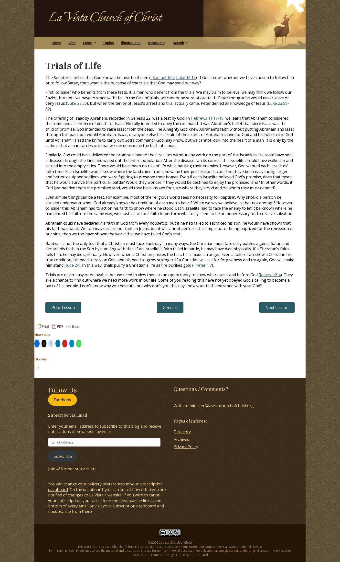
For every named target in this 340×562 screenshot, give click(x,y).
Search (178, 43)
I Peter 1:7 (202, 265)
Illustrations (130, 43)
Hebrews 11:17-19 (207, 118)
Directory (182, 432)
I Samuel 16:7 (162, 77)
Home (56, 43)
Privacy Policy (186, 446)
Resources (156, 43)
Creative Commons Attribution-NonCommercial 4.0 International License (212, 547)
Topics (108, 43)
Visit (71, 43)
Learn (87, 43)
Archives (181, 439)
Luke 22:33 (77, 103)
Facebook (62, 399)
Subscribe (63, 456)
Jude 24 (72, 265)
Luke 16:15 (186, 77)
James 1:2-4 (270, 274)
